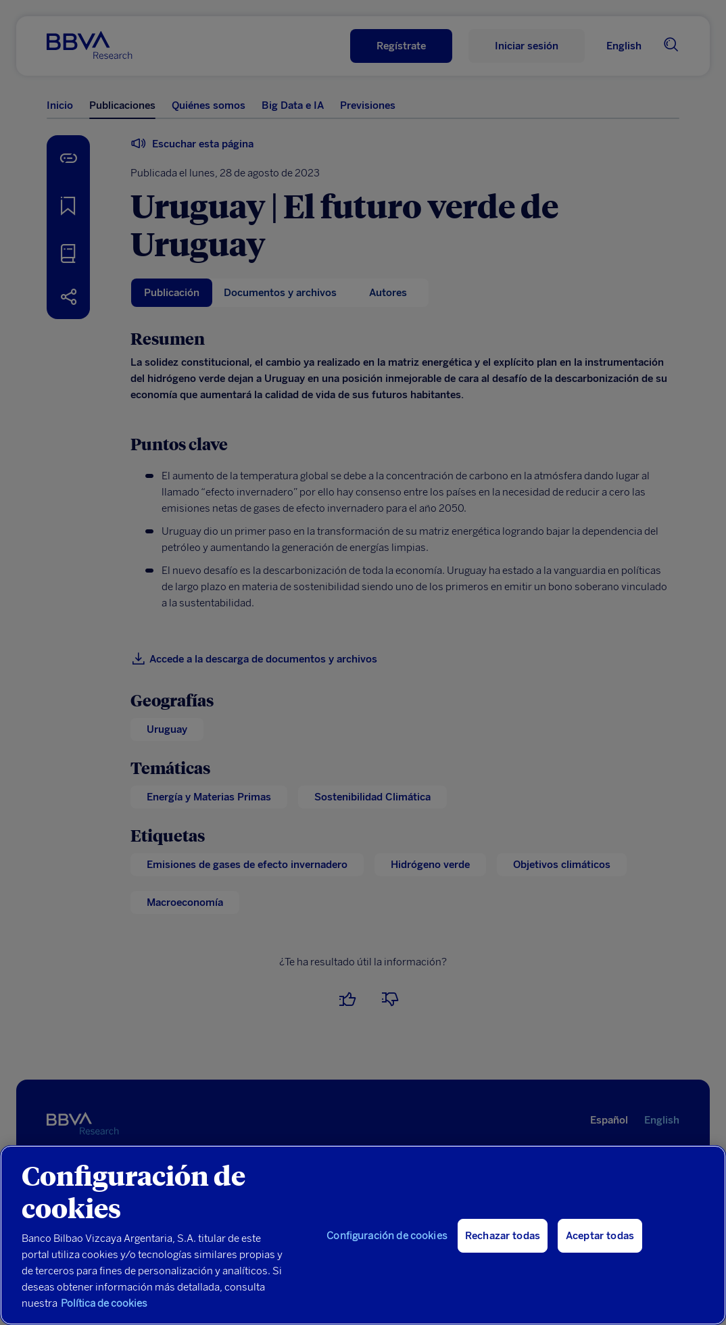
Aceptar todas (600, 1236)
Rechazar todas (502, 1236)
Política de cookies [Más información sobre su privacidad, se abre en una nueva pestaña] (104, 1303)
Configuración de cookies (386, 1236)
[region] (363, 1235)
